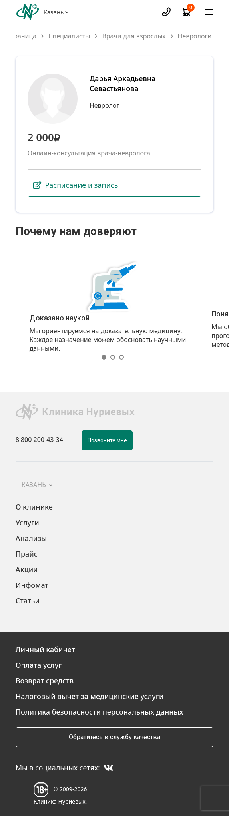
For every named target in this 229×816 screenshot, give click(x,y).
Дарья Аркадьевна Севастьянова (122, 83)
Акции (27, 569)
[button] (106, 357)
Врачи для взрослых (133, 36)
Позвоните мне (107, 440)
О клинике (34, 507)
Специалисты (69, 36)
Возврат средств (45, 680)
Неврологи (195, 36)
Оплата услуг (39, 665)
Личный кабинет (45, 649)
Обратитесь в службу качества (114, 737)
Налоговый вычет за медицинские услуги (90, 696)
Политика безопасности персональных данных (99, 712)
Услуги (27, 522)
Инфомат (32, 585)
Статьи (28, 600)
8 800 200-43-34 (39, 440)
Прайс (27, 554)
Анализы (31, 538)
